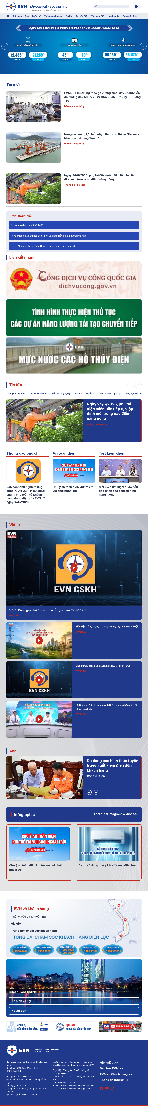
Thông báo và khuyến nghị (29, 916)
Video (14, 524)
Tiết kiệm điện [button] (98, 16)
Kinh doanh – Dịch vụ (110, 393)
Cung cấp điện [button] (130, 16)
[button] (143, 46)
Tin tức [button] (69, 16)
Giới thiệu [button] (17, 16)
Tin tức (15, 384)
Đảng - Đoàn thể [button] (33, 16)
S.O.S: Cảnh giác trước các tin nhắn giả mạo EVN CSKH (47, 610)
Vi (136, 6)
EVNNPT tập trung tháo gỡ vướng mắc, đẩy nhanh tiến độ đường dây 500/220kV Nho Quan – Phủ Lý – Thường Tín (102, 96)
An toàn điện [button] (82, 16)
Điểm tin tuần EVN (38, 393)
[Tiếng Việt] (36, 6)
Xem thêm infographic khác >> (115, 814)
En (139, 6)
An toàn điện (64, 453)
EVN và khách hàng (31, 908)
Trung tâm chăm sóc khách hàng (34, 930)
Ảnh (13, 751)
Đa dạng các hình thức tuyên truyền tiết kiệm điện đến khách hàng (112, 765)
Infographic (24, 814)
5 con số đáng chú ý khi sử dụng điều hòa (107, 865)
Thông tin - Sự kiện (74, 184)
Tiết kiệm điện (111, 453)
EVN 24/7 (14, 615)
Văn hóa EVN (23, 992)
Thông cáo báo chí (53, 16)
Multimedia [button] (114, 16)
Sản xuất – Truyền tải (85, 393)
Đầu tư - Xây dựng (74, 106)
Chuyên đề (21, 216)
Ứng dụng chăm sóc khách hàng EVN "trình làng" (103, 665)
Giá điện (17, 923)
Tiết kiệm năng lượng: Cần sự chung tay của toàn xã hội (107, 626)
